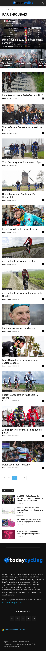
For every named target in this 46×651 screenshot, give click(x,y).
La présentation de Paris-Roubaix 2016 (22, 95)
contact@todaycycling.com (12, 602)
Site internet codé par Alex (15, 630)
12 (9, 478)
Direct (41, 60)
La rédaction (6, 98)
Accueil (4, 10)
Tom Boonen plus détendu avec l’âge (21, 162)
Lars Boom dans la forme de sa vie (20, 229)
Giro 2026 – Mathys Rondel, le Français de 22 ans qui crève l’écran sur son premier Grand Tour (30, 498)
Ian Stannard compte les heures (18, 328)
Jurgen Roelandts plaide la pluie (19, 261)
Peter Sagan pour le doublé (16, 464)
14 (19, 478)
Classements (7, 36)
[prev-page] (4, 478)
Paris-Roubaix (7, 60)
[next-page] (25, 478)
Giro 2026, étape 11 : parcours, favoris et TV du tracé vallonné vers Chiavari (30, 510)
